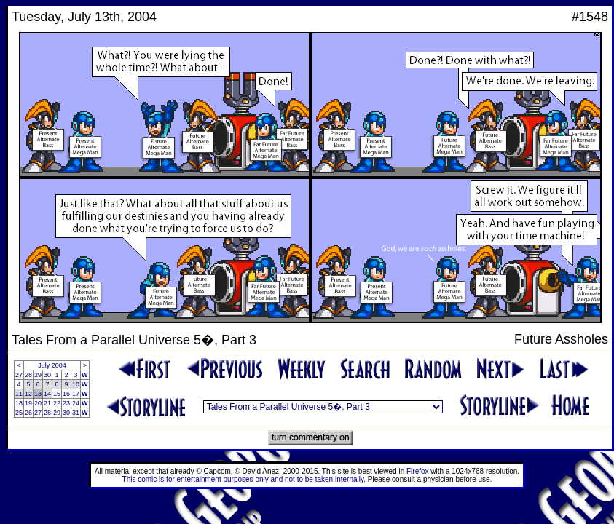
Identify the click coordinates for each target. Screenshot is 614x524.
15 (56, 393)
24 (75, 403)
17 (75, 393)
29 (38, 374)
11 (19, 393)
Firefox (417, 471)
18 (19, 403)
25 (19, 412)
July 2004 (52, 365)
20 (38, 403)
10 (75, 384)
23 (66, 403)
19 (28, 403)
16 (66, 393)
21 (47, 403)
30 (47, 374)
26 (28, 412)
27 (19, 374)
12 (28, 393)
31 (75, 412)
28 (28, 374)
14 (47, 393)
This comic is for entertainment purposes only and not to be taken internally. (244, 479)
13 (38, 393)
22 (56, 403)
